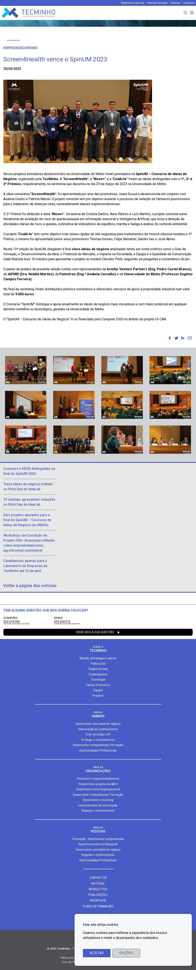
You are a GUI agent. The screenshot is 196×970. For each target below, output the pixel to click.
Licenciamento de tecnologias (98, 805)
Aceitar (97, 953)
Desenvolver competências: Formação (98, 745)
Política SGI (98, 663)
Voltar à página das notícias (30, 585)
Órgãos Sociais (98, 669)
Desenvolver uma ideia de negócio (98, 723)
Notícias (175, 3)
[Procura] (185, 13)
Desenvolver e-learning (98, 800)
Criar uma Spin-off (98, 734)
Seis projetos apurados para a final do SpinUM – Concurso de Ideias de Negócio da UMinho (27, 520)
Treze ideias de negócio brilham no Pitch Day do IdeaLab (28, 486)
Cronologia (98, 679)
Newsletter (98, 889)
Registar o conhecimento (98, 810)
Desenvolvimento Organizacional (98, 789)
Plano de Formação (157, 3)
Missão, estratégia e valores (98, 658)
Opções (126, 953)
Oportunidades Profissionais (98, 750)
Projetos (98, 695)
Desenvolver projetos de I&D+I (98, 784)
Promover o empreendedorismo (98, 778)
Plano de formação (98, 906)
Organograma (98, 674)
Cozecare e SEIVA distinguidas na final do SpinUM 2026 (29, 471)
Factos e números (98, 685)
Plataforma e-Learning (132, 3)
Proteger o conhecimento (98, 739)
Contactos (188, 3)
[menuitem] (170, 338)
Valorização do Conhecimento (98, 729)
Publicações (98, 895)
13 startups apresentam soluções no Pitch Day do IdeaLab (29, 502)
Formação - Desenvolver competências (98, 839)
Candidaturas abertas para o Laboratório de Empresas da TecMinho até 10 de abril (25, 566)
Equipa (98, 690)
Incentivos (98, 900)
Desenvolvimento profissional (98, 844)
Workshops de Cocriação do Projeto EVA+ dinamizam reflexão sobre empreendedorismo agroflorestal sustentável (29, 542)
